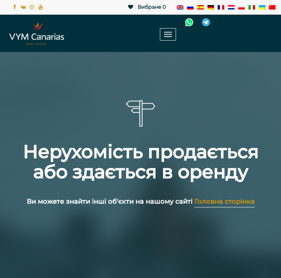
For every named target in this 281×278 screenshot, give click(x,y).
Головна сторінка (224, 202)
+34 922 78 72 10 (245, 22)
